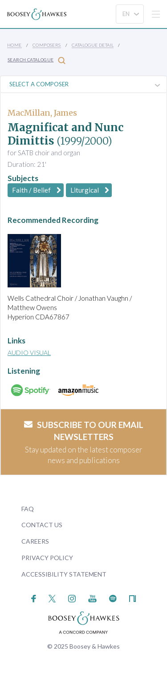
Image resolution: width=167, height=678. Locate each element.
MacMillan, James (42, 113)
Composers (47, 45)
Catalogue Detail (93, 45)
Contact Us (41, 525)
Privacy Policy (47, 557)
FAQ (27, 509)
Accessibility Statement (63, 574)
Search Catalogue (36, 60)
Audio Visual (29, 352)
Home (14, 45)
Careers (35, 541)
